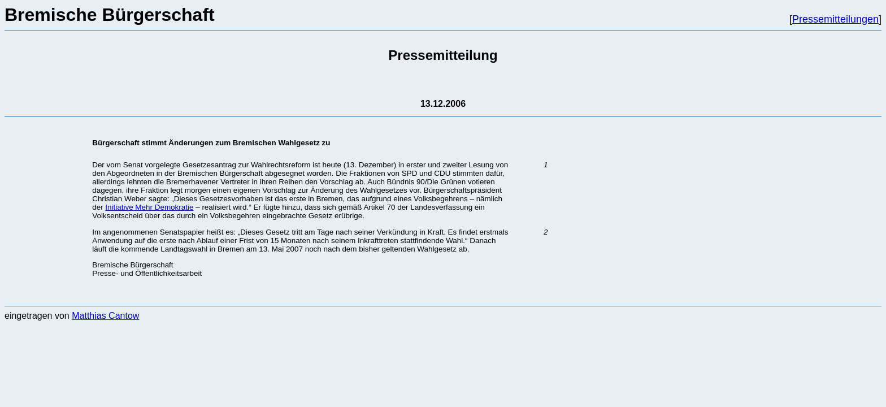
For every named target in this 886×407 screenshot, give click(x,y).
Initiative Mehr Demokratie (149, 207)
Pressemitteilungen (835, 19)
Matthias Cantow (105, 316)
